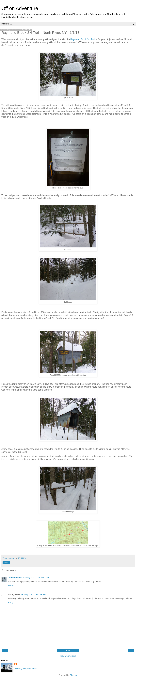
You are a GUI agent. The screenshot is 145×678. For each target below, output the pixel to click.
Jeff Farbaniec (15, 577)
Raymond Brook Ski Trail (82, 39)
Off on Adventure (19, 8)
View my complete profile (25, 669)
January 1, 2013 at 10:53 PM (36, 577)
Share (6, 563)
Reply (10, 586)
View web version (68, 656)
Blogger (73, 675)
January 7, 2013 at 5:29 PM (33, 594)
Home (68, 651)
